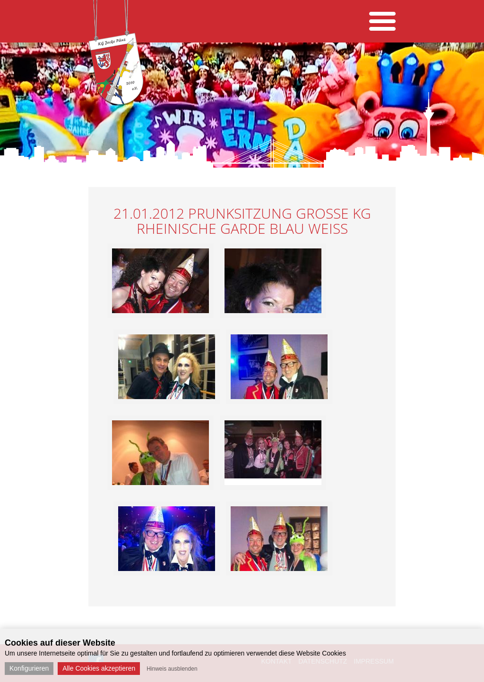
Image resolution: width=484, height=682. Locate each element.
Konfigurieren (29, 668)
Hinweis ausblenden (172, 668)
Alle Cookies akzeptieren (98, 668)
